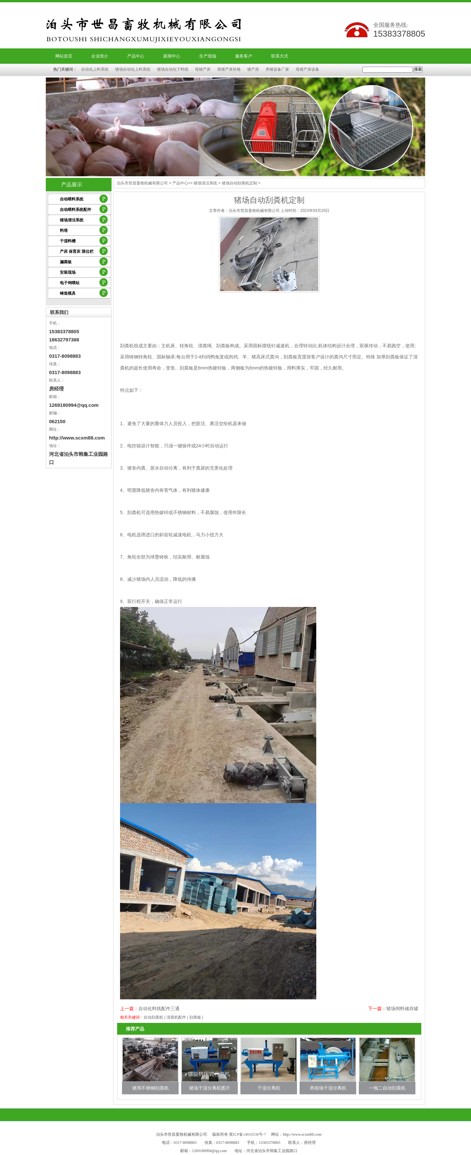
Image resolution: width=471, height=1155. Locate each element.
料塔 (64, 230)
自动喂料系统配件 (75, 209)
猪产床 (253, 69)
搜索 (418, 69)
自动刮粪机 (153, 1017)
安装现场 (68, 272)
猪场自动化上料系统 (132, 69)
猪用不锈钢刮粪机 (150, 1088)
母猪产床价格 (229, 69)
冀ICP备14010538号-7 (247, 1134)
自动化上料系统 (95, 69)
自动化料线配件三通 (159, 1008)
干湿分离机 (268, 1088)
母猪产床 (203, 69)
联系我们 (59, 312)
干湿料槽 (68, 241)
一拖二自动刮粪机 (387, 1088)
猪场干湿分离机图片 (209, 1088)
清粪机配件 (176, 1017)
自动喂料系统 (71, 199)
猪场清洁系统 (71, 220)
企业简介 (99, 56)
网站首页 (63, 56)
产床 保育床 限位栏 (77, 251)
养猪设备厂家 (277, 69)
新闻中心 (171, 56)
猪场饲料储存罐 (402, 1008)
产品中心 (135, 56)
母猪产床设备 (307, 69)
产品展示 (71, 184)
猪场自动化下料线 (172, 69)
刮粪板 (195, 1017)
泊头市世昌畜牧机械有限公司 (142, 183)
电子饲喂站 (69, 283)
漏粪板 (66, 262)
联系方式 (279, 56)
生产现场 (207, 56)
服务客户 (243, 56)
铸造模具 (68, 293)
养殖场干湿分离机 (328, 1088)
